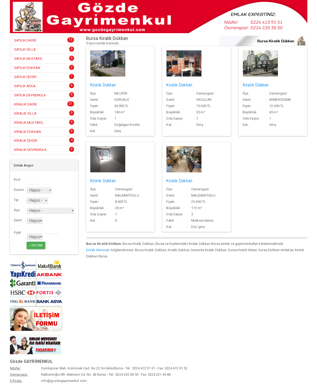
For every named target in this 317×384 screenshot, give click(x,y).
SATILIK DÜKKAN (27, 68)
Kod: (17, 179)
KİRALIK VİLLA (25, 113)
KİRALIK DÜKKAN (27, 132)
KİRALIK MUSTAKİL (29, 123)
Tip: (16, 200)
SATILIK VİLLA (25, 49)
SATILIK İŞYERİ (25, 77)
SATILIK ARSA (24, 86)
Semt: (18, 220)
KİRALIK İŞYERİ (25, 141)
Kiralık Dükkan (103, 84)
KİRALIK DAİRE (25, 104)
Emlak (90, 250)
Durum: (19, 190)
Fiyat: (18, 232)
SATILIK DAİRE (25, 40)
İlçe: (17, 210)
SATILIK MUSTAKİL (28, 59)
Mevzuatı (103, 250)
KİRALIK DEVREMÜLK (30, 150)
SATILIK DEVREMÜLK (30, 95)
